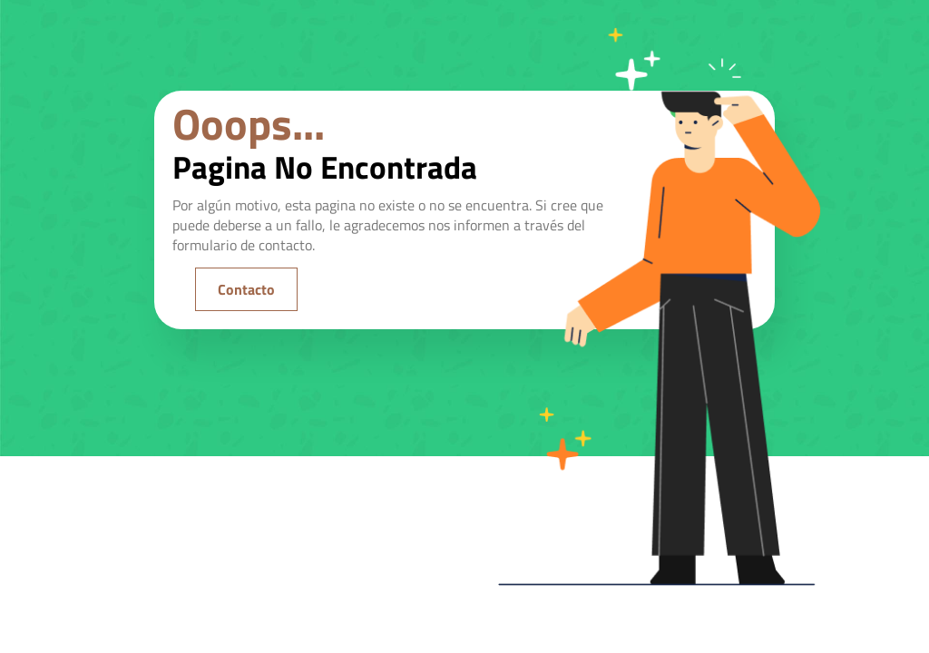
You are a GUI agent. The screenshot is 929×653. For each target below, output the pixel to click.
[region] (235, 487)
